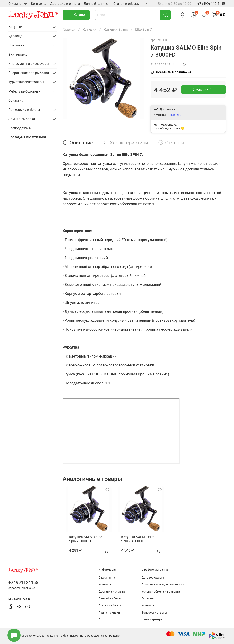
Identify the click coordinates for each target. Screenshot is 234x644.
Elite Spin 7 (143, 29)
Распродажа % (19, 128)
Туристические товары (26, 82)
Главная (69, 29)
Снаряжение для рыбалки (28, 73)
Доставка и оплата (65, 4)
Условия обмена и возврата (161, 591)
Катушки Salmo (116, 29)
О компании (17, 4)
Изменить (174, 114)
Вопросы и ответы (154, 612)
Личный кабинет (97, 4)
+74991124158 (23, 582)
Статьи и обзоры (126, 4)
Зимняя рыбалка (21, 119)
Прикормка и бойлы (24, 110)
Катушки (89, 29)
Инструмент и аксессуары (28, 64)
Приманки (16, 45)
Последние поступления (27, 137)
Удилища (15, 36)
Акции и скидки (109, 612)
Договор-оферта (153, 577)
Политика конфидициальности (163, 584)
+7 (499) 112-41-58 (211, 4)
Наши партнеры (152, 619)
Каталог (76, 15)
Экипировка (18, 54)
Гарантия (148, 598)
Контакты (38, 4)
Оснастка (15, 101)
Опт (101, 619)
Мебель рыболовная (24, 91)
